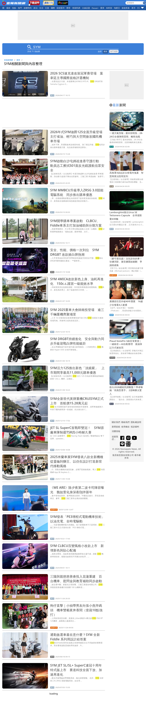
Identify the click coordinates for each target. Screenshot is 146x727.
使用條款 (125, 426)
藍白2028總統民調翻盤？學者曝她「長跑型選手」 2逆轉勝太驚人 (126, 390)
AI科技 (109, 8)
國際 (53, 8)
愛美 (102, 8)
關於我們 (116, 422)
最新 (8, 8)
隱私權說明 (135, 422)
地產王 (117, 8)
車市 (134, 8)
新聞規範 (116, 426)
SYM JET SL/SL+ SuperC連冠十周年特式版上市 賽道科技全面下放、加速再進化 (76, 670)
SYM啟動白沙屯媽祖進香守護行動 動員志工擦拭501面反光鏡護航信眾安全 (77, 165)
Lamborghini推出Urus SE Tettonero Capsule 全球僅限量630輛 (126, 215)
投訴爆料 (135, 426)
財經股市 (61, 8)
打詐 (139, 8)
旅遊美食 (126, 8)
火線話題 (86, 8)
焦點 (14, 8)
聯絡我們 (125, 422)
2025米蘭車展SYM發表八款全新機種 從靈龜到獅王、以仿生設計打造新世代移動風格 (78, 461)
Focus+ (95, 8)
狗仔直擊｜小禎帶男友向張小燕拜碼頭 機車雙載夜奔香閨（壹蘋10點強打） (76, 610)
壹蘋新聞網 (8, 60)
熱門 (20, 8)
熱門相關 (114, 51)
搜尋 (18, 60)
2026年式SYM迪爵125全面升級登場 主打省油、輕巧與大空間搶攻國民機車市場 (78, 136)
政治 (36, 8)
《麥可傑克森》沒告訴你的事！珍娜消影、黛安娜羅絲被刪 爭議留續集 (126, 262)
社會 (47, 8)
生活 (41, 8)
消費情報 (116, 431)
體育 (68, 8)
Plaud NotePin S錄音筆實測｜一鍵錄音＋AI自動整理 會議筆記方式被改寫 (126, 344)
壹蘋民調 (76, 8)
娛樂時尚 (28, 8)
